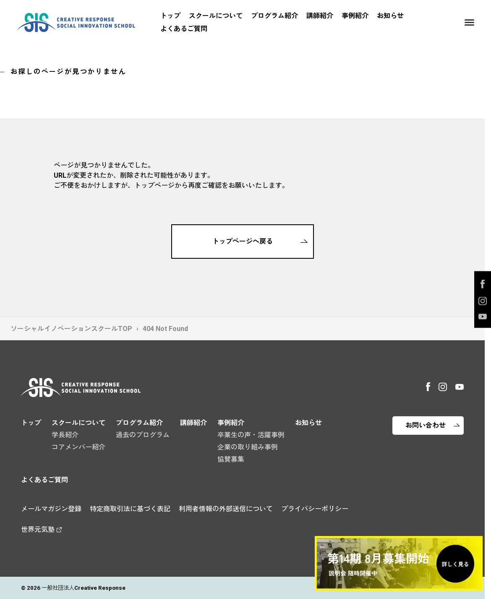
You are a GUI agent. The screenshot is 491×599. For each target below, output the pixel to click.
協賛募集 (230, 459)
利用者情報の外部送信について (226, 509)
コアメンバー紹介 (78, 447)
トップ (170, 16)
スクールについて (216, 16)
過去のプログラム (143, 435)
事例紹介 (355, 16)
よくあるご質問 (183, 29)
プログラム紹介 (274, 16)
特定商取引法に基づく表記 (130, 509)
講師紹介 (319, 16)
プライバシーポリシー (314, 509)
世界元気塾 (38, 529)
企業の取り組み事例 (247, 447)
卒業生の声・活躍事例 (251, 435)
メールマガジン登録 (51, 509)
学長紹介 (65, 435)
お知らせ (390, 16)
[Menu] (469, 22)
